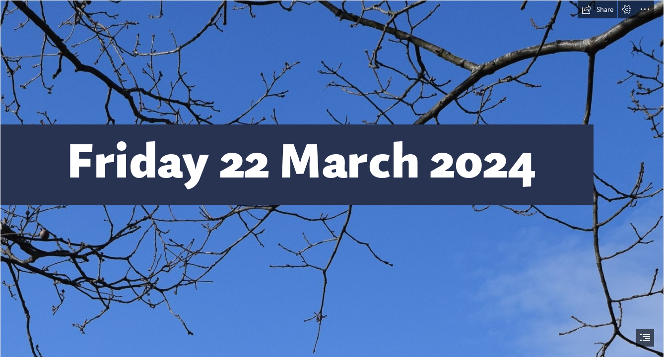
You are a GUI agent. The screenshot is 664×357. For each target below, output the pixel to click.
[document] (332, 178)
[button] (597, 9)
